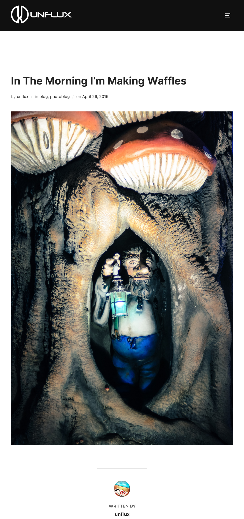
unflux (22, 96)
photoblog (60, 96)
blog (43, 96)
